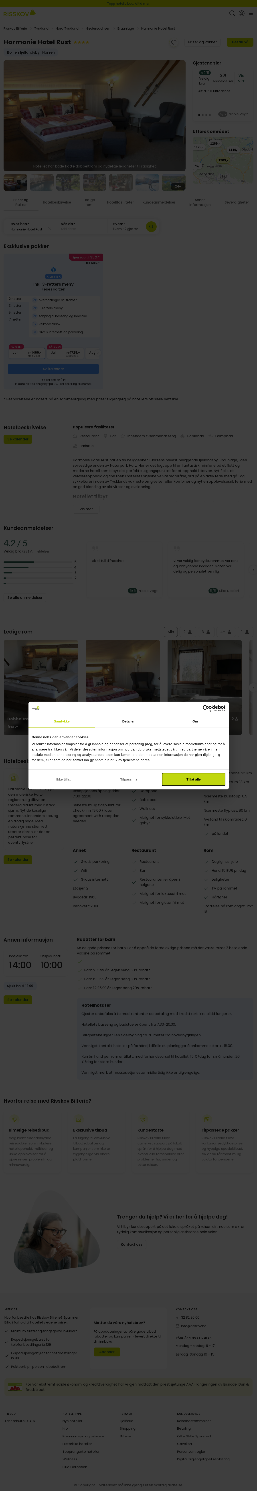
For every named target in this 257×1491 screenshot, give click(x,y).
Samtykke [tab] (62, 721)
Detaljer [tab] (128, 721)
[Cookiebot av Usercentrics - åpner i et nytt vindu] (205, 708)
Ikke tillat (63, 779)
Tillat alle (193, 779)
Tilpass (128, 779)
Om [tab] (195, 721)
